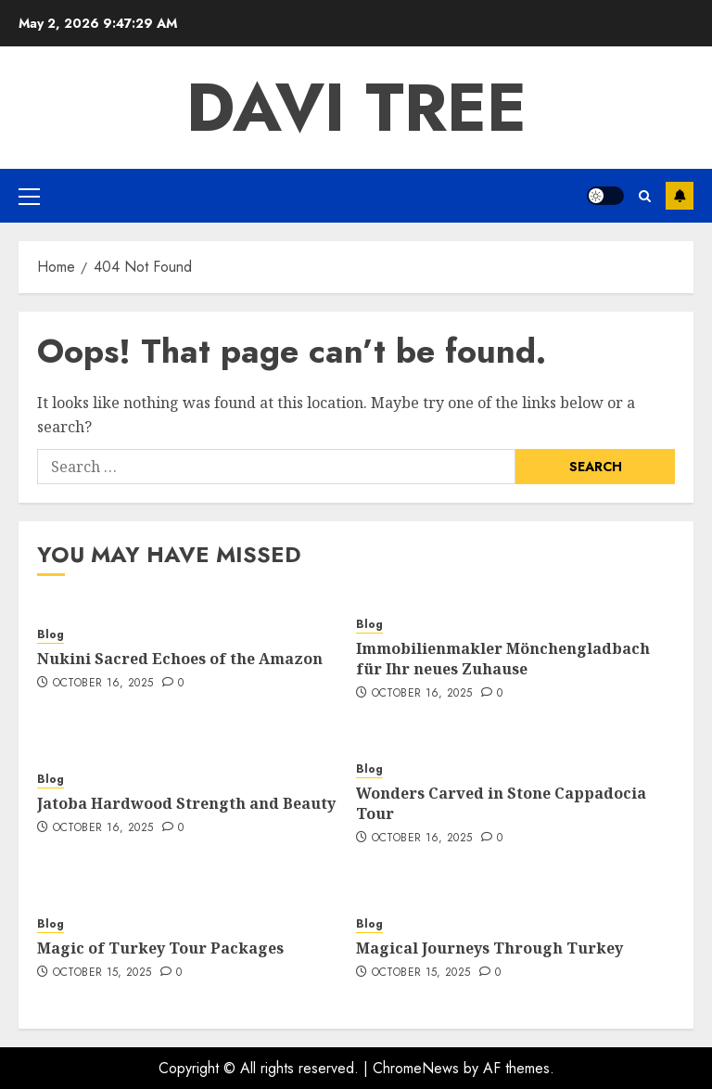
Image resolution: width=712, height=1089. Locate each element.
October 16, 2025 (103, 683)
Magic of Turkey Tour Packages (160, 948)
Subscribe (679, 196)
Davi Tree (356, 107)
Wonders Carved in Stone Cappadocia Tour (501, 803)
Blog (50, 635)
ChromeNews (416, 1068)
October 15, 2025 (102, 973)
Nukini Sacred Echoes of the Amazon (180, 658)
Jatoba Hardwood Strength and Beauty (186, 803)
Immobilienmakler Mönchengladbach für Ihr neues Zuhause (503, 658)
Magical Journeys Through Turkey (489, 948)
